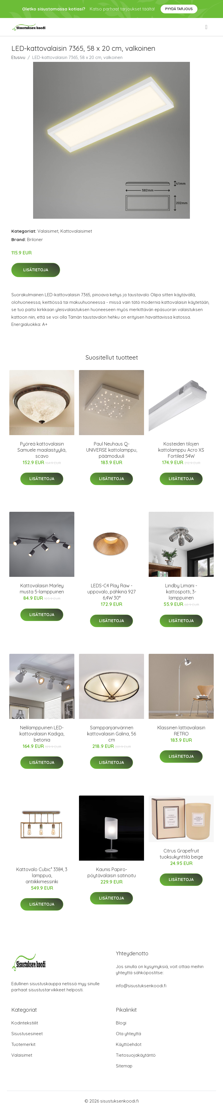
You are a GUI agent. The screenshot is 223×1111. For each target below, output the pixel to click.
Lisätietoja (35, 269)
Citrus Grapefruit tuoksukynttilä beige (181, 854)
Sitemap (124, 1066)
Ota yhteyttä (128, 1033)
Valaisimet (47, 231)
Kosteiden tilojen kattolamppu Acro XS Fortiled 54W (181, 450)
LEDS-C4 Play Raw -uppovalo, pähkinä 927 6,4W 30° (111, 592)
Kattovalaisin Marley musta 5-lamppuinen (42, 589)
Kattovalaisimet (76, 231)
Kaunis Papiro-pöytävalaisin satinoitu (111, 872)
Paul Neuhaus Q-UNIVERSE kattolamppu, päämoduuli (111, 450)
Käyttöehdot (128, 1044)
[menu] (207, 27)
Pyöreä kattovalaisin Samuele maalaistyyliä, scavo (41, 450)
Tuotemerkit (23, 1044)
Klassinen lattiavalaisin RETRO (181, 731)
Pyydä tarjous (179, 9)
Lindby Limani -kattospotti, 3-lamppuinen (181, 592)
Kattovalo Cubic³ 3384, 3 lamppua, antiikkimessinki (41, 875)
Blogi (121, 1023)
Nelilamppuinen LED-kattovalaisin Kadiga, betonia (41, 734)
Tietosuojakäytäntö (136, 1055)
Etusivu (18, 57)
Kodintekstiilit (24, 1023)
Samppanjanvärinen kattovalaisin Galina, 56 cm (111, 734)
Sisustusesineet (27, 1033)
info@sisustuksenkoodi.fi (141, 985)
